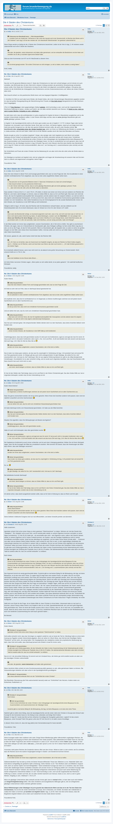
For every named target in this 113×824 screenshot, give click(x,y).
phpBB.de (63, 816)
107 (93, 524)
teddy (89, 29)
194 (93, 276)
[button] (109, 25)
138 (93, 31)
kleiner (89, 273)
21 (93, 76)
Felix (89, 74)
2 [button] (106, 25)
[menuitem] (16, 14)
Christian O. (91, 522)
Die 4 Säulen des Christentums (18, 22)
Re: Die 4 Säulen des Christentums (18, 74)
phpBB (50, 814)
